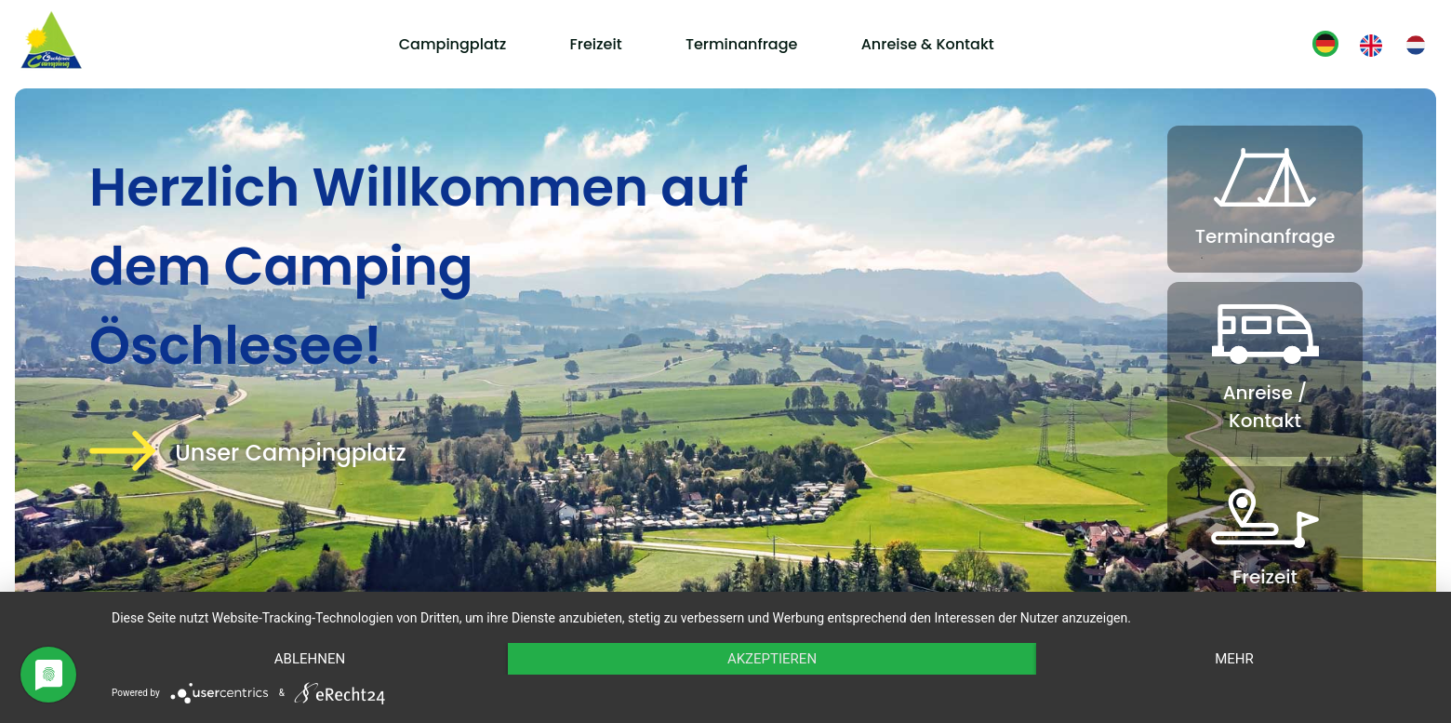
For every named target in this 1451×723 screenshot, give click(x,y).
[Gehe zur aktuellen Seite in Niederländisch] (1415, 45)
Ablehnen (309, 658)
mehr (1234, 658)
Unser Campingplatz (290, 452)
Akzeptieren (772, 658)
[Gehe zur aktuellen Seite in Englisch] (1371, 45)
